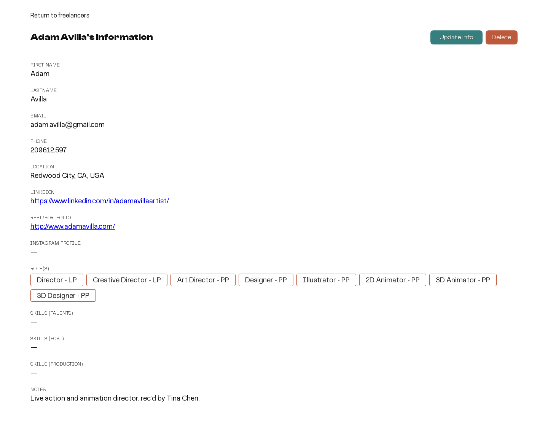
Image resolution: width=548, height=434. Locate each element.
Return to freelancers (59, 16)
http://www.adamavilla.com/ (72, 226)
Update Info (456, 37)
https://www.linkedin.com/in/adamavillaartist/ (99, 201)
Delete (501, 37)
